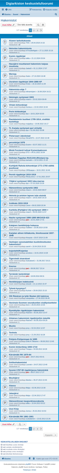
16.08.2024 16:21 (44, 92)
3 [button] (37, 30)
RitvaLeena (30, 177)
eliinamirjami (31, 92)
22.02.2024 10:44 (41, 107)
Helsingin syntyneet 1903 (21, 97)
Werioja (12, 74)
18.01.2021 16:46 (43, 170)
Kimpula (29, 238)
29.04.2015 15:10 (40, 290)
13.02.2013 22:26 (44, 419)
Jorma (28, 411)
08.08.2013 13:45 (47, 341)
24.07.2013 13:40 (40, 364)
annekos (29, 253)
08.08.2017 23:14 (37, 268)
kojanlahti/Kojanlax (18, 251)
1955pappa (30, 170)
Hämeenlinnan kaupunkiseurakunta (26, 401)
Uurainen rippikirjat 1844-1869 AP (25, 82)
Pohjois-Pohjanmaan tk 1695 (23, 339)
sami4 (28, 246)
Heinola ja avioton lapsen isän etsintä (27, 195)
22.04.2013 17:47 (38, 395)
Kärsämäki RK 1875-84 (20, 354)
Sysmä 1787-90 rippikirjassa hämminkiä (28, 370)
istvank (28, 284)
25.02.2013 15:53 (39, 411)
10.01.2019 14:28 (41, 253)
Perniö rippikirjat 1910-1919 (22, 174)
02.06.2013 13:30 (38, 388)
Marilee (29, 380)
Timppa (29, 349)
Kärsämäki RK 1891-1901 (21, 416)
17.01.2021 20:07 (43, 177)
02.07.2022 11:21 (39, 145)
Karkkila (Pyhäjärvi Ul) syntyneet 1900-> (28, 210)
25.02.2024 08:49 (39, 99)
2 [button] (33, 30)
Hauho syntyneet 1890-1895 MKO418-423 (29, 217)
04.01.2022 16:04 (38, 152)
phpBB (27, 464)
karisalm (29, 160)
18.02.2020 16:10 (39, 198)
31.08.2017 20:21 (43, 261)
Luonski (29, 364)
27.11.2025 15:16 (46, 50)
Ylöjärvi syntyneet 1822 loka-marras (26, 181)
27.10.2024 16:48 (38, 76)
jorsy (28, 328)
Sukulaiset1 (30, 261)
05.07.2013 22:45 (40, 380)
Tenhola (13, 332)
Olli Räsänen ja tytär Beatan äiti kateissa (29, 296)
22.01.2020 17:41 (37, 220)
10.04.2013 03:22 (38, 403)
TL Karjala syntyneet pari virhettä (25, 128)
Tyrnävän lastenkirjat (19, 274)
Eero (28, 305)
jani (27, 220)
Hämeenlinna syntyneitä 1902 (23, 188)
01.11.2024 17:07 (40, 68)
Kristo (28, 84)
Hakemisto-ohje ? (17, 89)
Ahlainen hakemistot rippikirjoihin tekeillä (29, 318)
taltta (28, 58)
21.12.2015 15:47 (40, 284)
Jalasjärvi (13, 393)
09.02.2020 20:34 (39, 205)
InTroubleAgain (32, 50)
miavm (28, 99)
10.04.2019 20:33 (39, 246)
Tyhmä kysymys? (17, 288)
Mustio (12, 326)
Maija (28, 388)
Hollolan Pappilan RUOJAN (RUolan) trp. (29, 158)
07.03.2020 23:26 (37, 183)
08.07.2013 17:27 (37, 372)
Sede (28, 76)
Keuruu (12, 266)
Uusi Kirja (14, 409)
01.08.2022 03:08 (37, 130)
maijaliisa (29, 124)
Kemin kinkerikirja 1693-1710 (23, 347)
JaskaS (29, 68)
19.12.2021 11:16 (41, 160)
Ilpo (27, 114)
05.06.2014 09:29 (40, 320)
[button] (41, 30)
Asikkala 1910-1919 (18, 203)
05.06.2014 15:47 (40, 313)
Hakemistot (9, 20)
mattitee (29, 227)
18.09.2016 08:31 (37, 276)
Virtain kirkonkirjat (18, 105)
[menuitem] (8, 10)
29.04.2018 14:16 (38, 43)
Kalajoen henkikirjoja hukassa (24, 225)
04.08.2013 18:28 (40, 349)
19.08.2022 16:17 (41, 124)
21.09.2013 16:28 (38, 335)
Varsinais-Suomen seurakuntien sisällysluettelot (33, 303)
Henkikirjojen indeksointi (21, 282)
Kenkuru (29, 107)
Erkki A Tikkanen (32, 341)
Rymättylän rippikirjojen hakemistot (26, 310)
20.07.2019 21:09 (41, 238)
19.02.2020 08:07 (39, 190)
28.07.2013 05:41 (37, 357)
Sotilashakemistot (18, 362)
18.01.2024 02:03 (37, 114)
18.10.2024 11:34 (39, 84)
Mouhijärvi (14, 378)
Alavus (12, 385)
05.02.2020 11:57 (39, 212)
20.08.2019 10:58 (41, 227)
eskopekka (30, 298)
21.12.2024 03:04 (38, 58)
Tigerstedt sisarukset (19, 258)
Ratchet (29, 313)
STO (27, 152)
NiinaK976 (30, 138)
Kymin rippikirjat (17, 56)
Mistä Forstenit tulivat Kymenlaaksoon (28, 150)
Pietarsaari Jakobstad (19, 136)
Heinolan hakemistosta (20, 48)
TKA (27, 43)
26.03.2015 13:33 (38, 305)
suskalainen (30, 419)
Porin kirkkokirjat (17, 111)
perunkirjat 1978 (17, 142)
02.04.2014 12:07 (38, 328)
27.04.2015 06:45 (43, 298)
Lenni (28, 205)
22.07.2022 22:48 (42, 138)
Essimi (28, 145)
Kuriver (28, 290)
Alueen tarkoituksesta (20, 40)
